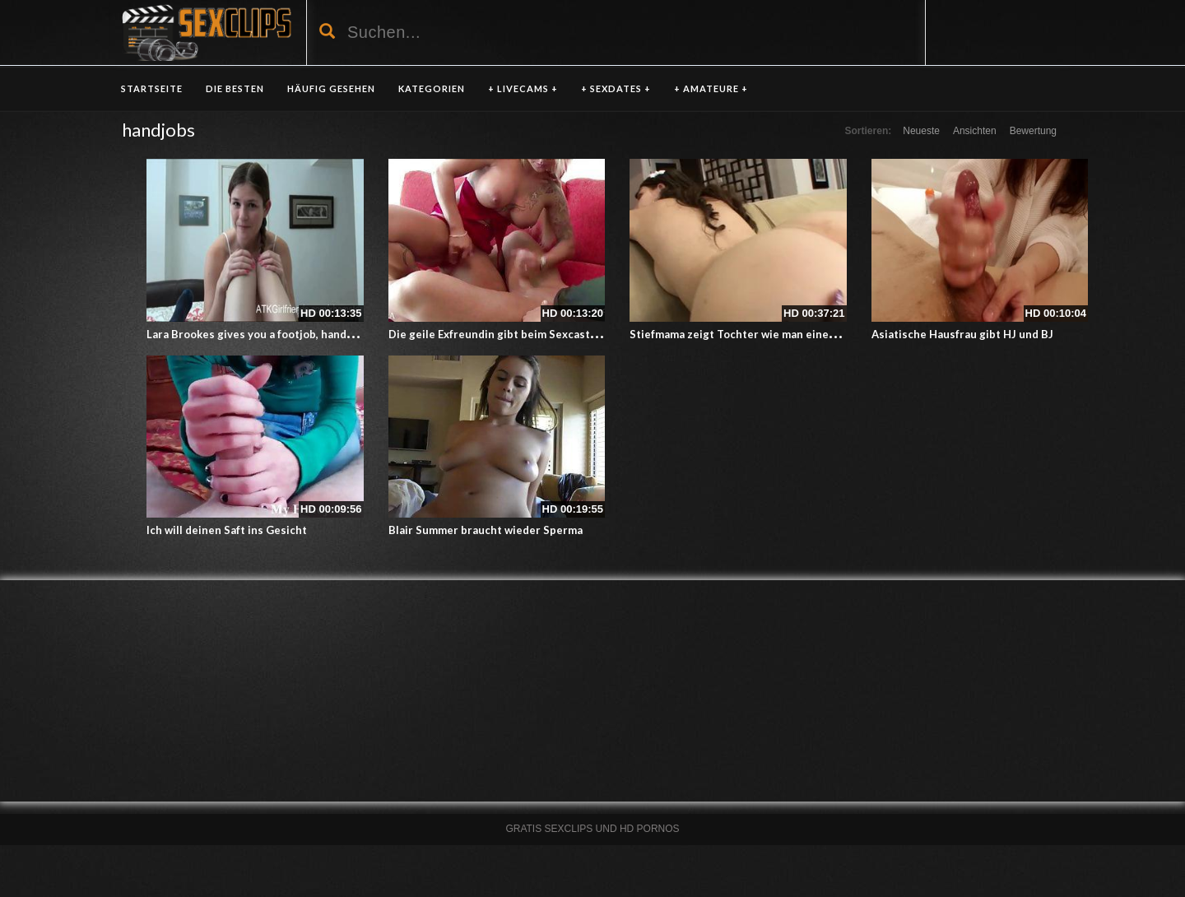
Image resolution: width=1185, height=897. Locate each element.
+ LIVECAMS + (523, 88)
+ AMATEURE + (711, 88)
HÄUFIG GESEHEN (331, 88)
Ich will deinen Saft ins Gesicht (226, 530)
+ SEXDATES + (616, 88)
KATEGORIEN (431, 88)
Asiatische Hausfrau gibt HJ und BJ (962, 334)
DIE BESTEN (235, 88)
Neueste (921, 131)
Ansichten (975, 131)
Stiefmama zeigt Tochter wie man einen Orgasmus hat (770, 334)
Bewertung (1033, 131)
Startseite (152, 88)
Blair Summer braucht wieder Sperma (485, 530)
